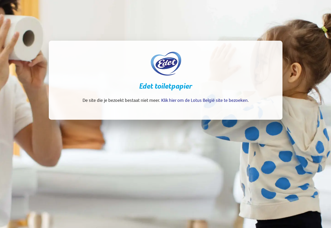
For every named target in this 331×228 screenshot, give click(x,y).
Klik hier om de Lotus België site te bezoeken (204, 100)
